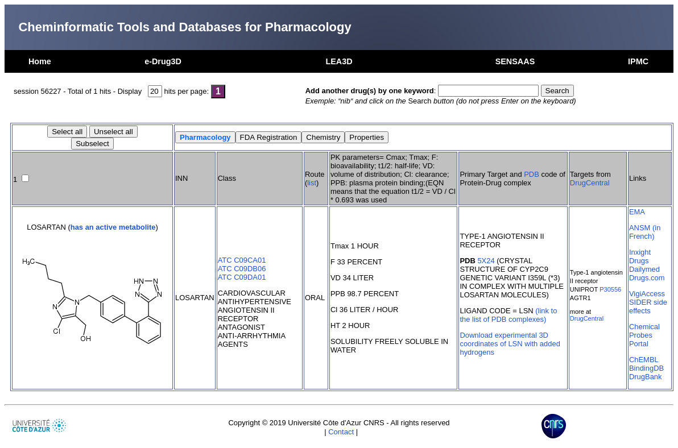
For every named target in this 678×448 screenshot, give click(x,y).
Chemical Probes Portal (644, 335)
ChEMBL (644, 359)
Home (39, 61)
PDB (531, 174)
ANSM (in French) (644, 231)
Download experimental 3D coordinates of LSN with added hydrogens (510, 343)
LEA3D (338, 61)
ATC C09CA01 (242, 260)
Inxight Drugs (640, 256)
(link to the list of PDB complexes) (508, 314)
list (311, 183)
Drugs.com (647, 277)
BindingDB (646, 368)
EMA (637, 212)
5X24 (485, 260)
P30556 (610, 289)
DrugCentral (590, 183)
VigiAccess (647, 293)
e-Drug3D (162, 61)
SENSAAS (515, 61)
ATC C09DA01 (242, 277)
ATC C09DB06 (242, 268)
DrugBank (645, 376)
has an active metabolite (113, 227)
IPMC (638, 61)
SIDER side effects (648, 306)
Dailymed (644, 269)
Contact (341, 432)
